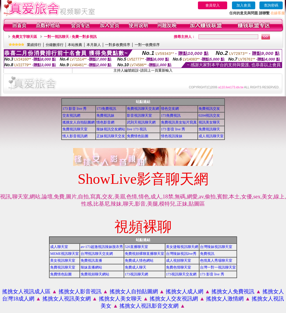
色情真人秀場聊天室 (216, 260)
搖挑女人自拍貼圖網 (78, 122)
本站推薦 (75, 45)
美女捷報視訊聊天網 (182, 247)
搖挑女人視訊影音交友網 (149, 306)
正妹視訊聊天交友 (110, 136)
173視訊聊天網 (136, 274)
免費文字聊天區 (24, 37)
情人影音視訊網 (74, 136)
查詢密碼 (271, 5)
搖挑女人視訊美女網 (66, 299)
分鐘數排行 (55, 45)
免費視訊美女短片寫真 (179, 122)
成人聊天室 (59, 247)
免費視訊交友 (209, 109)
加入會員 (243, 5)
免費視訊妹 (105, 115)
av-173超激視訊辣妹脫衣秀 (102, 247)
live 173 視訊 (137, 129)
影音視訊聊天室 (139, 115)
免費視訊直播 (91, 260)
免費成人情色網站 (139, 260)
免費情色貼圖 (137, 136)
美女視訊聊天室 (62, 260)
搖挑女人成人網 (184, 292)
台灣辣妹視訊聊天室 (216, 247)
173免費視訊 (106, 109)
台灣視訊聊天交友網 (97, 254)
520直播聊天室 (136, 247)
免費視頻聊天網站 (95, 274)
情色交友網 (170, 109)
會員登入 (212, 5)
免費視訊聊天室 (74, 129)
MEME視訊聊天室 (64, 254)
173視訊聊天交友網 (181, 274)
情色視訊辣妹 (171, 136)
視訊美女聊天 (209, 122)
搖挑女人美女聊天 (120, 299)
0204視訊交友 (209, 115)
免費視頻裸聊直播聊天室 (144, 254)
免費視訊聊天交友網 (143, 109)
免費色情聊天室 (178, 267)
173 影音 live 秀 (74, 109)
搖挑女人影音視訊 (80, 292)
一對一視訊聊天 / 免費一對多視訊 (70, 37)
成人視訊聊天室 (211, 136)
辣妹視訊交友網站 (110, 129)
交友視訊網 (71, 115)
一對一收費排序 (147, 45)
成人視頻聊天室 (178, 260)
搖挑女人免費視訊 (232, 292)
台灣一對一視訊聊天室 (218, 267)
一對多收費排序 (117, 45)
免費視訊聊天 (209, 129)
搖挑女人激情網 (225, 299)
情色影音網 (105, 122)
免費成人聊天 (135, 267)
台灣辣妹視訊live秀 (181, 254)
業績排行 (34, 45)
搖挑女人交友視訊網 (174, 299)
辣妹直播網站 (91, 267)
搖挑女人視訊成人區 (26, 292)
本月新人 (94, 45)
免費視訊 (207, 254)
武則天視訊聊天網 (141, 122)
